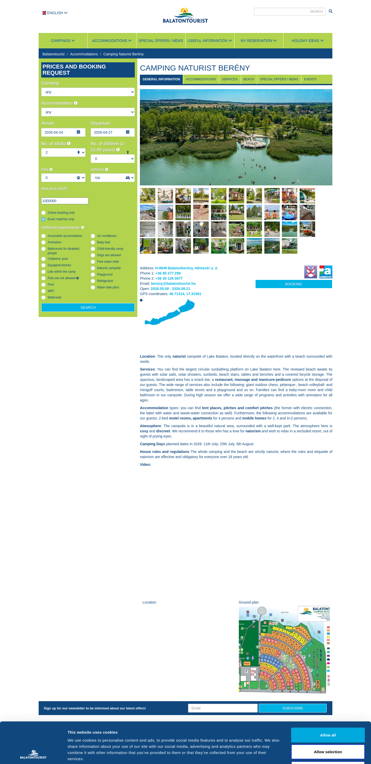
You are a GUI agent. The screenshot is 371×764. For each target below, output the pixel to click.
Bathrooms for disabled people (63, 251)
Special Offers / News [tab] (279, 79)
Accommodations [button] (112, 41)
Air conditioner (107, 236)
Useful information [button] (210, 41)
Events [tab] (310, 79)
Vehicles (99, 169)
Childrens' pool (58, 259)
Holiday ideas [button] (308, 41)
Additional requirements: (62, 227)
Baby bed (103, 242)
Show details (270, 754)
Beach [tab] (248, 79)
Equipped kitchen (59, 265)
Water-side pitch (108, 287)
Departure (100, 123)
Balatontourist (54, 54)
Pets (47, 169)
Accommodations (84, 54)
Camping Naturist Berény (123, 54)
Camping (50, 83)
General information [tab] (161, 79)
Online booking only (61, 212)
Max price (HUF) (54, 188)
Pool (51, 284)
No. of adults (56, 143)
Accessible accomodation (65, 236)
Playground (105, 274)
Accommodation (59, 103)
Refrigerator (105, 281)
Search (87, 307)
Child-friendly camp (110, 249)
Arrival (47, 123)
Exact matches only (61, 219)
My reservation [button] (259, 41)
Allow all (328, 696)
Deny (328, 730)
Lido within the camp (61, 271)
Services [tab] (229, 79)
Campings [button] (63, 41)
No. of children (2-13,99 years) (108, 146)
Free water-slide (108, 261)
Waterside (54, 297)
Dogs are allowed (109, 255)
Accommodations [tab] (201, 79)
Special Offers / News (161, 41)
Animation (54, 242)
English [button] (55, 13)
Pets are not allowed (63, 278)
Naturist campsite (109, 268)
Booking (293, 284)
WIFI (51, 291)
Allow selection (328, 713)
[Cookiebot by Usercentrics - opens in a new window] (33, 754)
